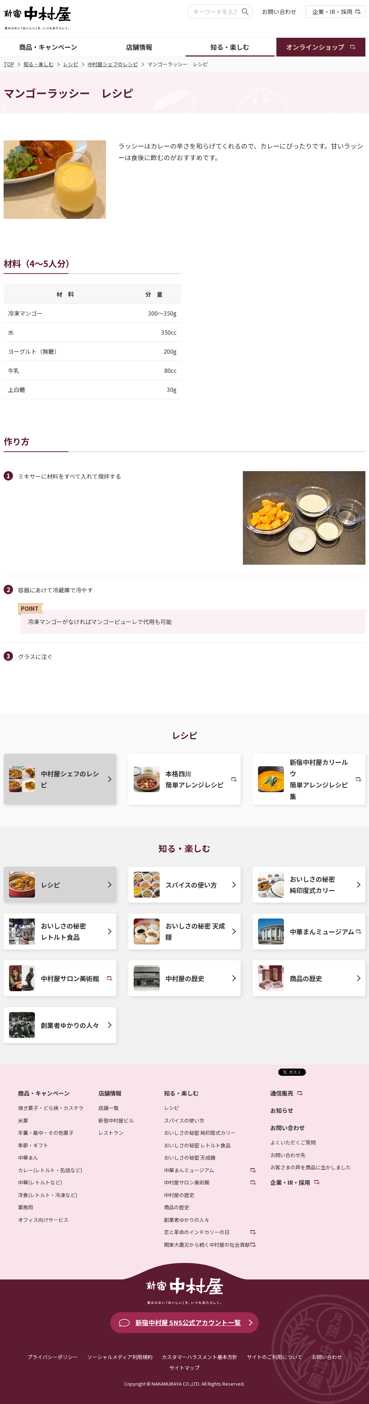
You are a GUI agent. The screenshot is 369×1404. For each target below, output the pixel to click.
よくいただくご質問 (293, 1142)
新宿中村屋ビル (116, 1120)
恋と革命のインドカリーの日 (197, 1232)
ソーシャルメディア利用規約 (119, 1356)
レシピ (70, 64)
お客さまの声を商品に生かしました (310, 1167)
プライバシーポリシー (52, 1356)
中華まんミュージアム (189, 1170)
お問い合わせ (279, 11)
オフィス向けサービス (43, 1219)
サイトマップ (184, 1367)
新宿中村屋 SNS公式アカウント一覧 (188, 1322)
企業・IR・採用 (332, 11)
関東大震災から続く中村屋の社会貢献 (207, 1244)
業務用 (25, 1207)
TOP (9, 64)
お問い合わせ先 (288, 1155)
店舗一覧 (108, 1107)
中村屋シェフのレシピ (113, 64)
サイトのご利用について (274, 1356)
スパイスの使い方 (184, 1120)
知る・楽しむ (38, 64)
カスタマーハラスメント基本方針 (199, 1356)
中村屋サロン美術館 (186, 1182)
